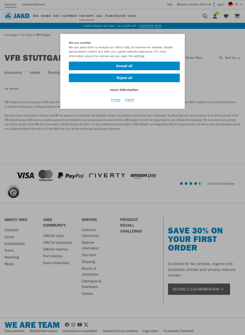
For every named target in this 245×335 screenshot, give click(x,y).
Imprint (129, 100)
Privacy (115, 100)
